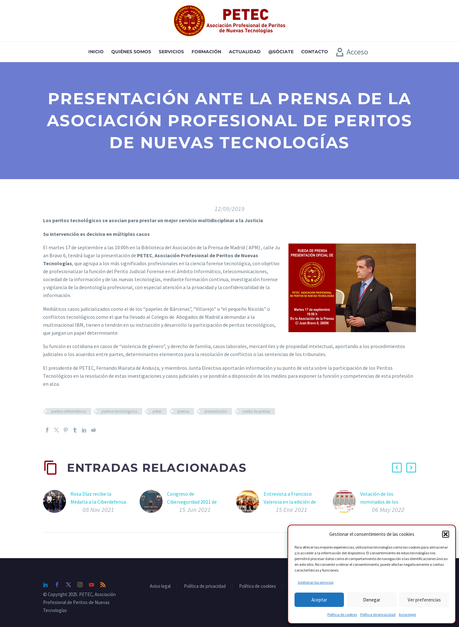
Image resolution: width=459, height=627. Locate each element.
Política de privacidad (378, 614)
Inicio (96, 52)
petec (157, 411)
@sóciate (281, 52)
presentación (216, 411)
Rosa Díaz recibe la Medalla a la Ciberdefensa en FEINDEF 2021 (98, 502)
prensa (183, 411)
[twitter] (68, 584)
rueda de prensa (256, 411)
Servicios (171, 52)
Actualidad (245, 52)
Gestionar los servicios (315, 582)
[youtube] (91, 584)
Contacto (314, 52)
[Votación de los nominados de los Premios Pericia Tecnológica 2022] (346, 503)
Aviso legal (407, 614)
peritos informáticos (68, 411)
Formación (206, 52)
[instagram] (80, 584)
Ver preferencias (424, 600)
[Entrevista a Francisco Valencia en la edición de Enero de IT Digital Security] (250, 503)
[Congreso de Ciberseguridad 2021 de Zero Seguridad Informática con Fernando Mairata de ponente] (153, 503)
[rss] (103, 584)
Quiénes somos (131, 52)
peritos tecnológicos (119, 411)
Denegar (371, 600)
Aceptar (319, 600)
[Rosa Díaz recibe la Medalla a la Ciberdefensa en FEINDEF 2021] (56, 503)
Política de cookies (342, 614)
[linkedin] (45, 584)
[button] (445, 534)
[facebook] (57, 584)
